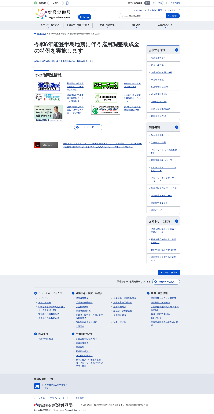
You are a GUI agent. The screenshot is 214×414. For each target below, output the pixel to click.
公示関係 (80, 326)
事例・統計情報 (159, 293)
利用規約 (80, 398)
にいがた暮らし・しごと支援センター (163, 169)
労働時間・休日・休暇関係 (163, 298)
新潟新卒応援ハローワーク (163, 160)
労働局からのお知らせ (48, 318)
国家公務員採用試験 (160, 109)
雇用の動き (156, 318)
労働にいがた (157, 210)
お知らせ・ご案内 (163, 221)
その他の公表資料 (84, 355)
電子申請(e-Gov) (158, 101)
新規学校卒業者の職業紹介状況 (164, 324)
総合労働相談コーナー (161, 135)
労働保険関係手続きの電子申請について (163, 230)
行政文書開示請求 (159, 87)
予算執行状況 (157, 80)
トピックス (43, 298)
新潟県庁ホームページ (161, 195)
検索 (174, 16)
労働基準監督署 (158, 142)
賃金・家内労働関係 (122, 302)
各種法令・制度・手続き (89, 293)
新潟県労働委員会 (159, 203)
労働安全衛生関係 (84, 302)
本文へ (139, 10)
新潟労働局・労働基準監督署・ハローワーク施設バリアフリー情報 (89, 363)
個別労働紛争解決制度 (86, 322)
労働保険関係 (82, 298)
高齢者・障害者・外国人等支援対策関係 (89, 316)
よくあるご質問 (155, 10)
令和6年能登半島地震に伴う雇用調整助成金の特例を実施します (64, 61)
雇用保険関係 (119, 306)
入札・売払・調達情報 (161, 72)
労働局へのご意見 (166, 281)
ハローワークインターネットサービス (163, 179)
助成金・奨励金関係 (122, 311)
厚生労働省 (175, 3)
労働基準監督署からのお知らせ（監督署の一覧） (51, 308)
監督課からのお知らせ (48, 314)
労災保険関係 (82, 306)
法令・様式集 (157, 65)
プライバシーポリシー (60, 398)
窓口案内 (43, 334)
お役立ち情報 (163, 50)
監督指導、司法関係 (160, 302)
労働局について (84, 334)
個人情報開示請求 (159, 94)
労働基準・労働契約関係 (124, 298)
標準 (147, 3)
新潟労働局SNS (158, 116)
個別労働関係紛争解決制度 (163, 250)
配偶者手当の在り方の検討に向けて (163, 241)
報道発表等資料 (158, 58)
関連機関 (163, 127)
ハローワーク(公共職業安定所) (164, 151)
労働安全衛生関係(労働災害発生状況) (165, 308)
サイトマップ (173, 10)
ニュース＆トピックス (50, 293)
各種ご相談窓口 (45, 339)
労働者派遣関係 (83, 311)
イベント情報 (44, 302)
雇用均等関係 (119, 315)
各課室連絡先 (82, 343)
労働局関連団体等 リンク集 (164, 188)
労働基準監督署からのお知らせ (163, 258)
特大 (160, 3)
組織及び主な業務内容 (86, 339)
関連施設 (80, 347)
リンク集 (40, 398)
